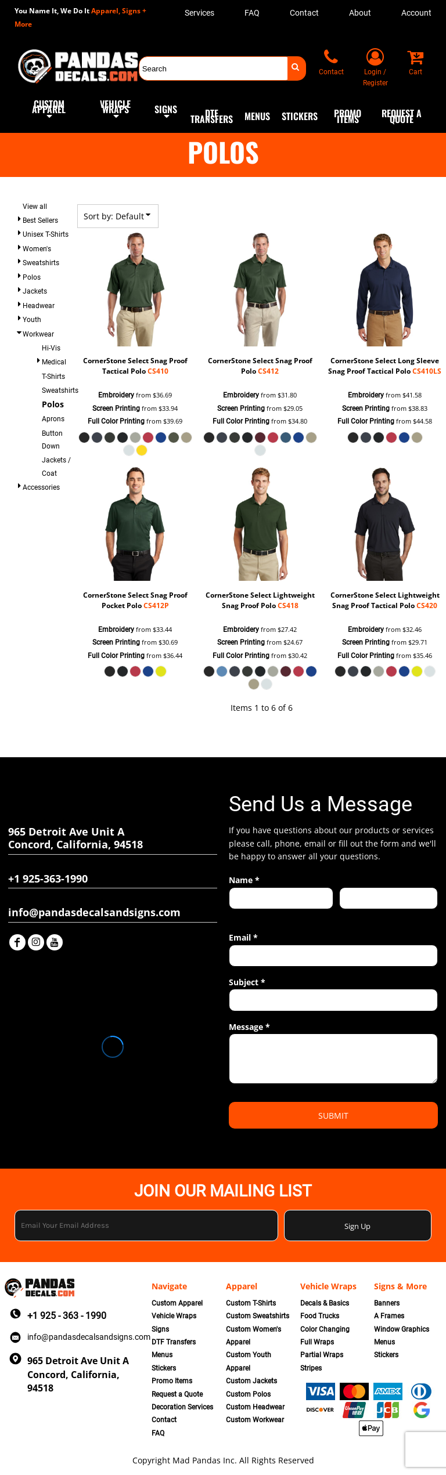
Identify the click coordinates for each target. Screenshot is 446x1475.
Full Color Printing (116, 421)
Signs (160, 1329)
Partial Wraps (321, 1355)
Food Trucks (319, 1316)
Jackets (35, 291)
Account (416, 12)
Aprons (53, 419)
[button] (49, 115)
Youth (32, 320)
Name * (244, 879)
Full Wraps (317, 1342)
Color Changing (325, 1329)
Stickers (164, 1368)
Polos (32, 277)
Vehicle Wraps (174, 1316)
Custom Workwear (255, 1420)
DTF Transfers (174, 1342)
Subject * (247, 982)
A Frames (389, 1316)
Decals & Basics (324, 1303)
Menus (162, 1355)
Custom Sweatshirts (257, 1316)
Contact (304, 12)
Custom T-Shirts (251, 1303)
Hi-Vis (51, 348)
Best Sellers (40, 220)
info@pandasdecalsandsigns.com (88, 1337)
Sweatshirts (41, 263)
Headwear (39, 306)
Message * (249, 1026)
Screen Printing (116, 408)
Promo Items (172, 1381)
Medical (54, 362)
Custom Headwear (255, 1407)
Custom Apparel (177, 1303)
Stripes (311, 1368)
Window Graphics (401, 1329)
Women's (37, 249)
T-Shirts (53, 377)
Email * (243, 937)
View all (35, 207)
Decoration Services (182, 1407)
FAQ (252, 12)
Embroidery (116, 395)
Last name (356, 915)
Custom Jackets (251, 1381)
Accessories (41, 487)
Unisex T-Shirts (46, 234)
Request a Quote (177, 1394)
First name (246, 915)
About (360, 12)
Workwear (38, 334)
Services (199, 12)
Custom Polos (248, 1394)
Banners (387, 1303)
